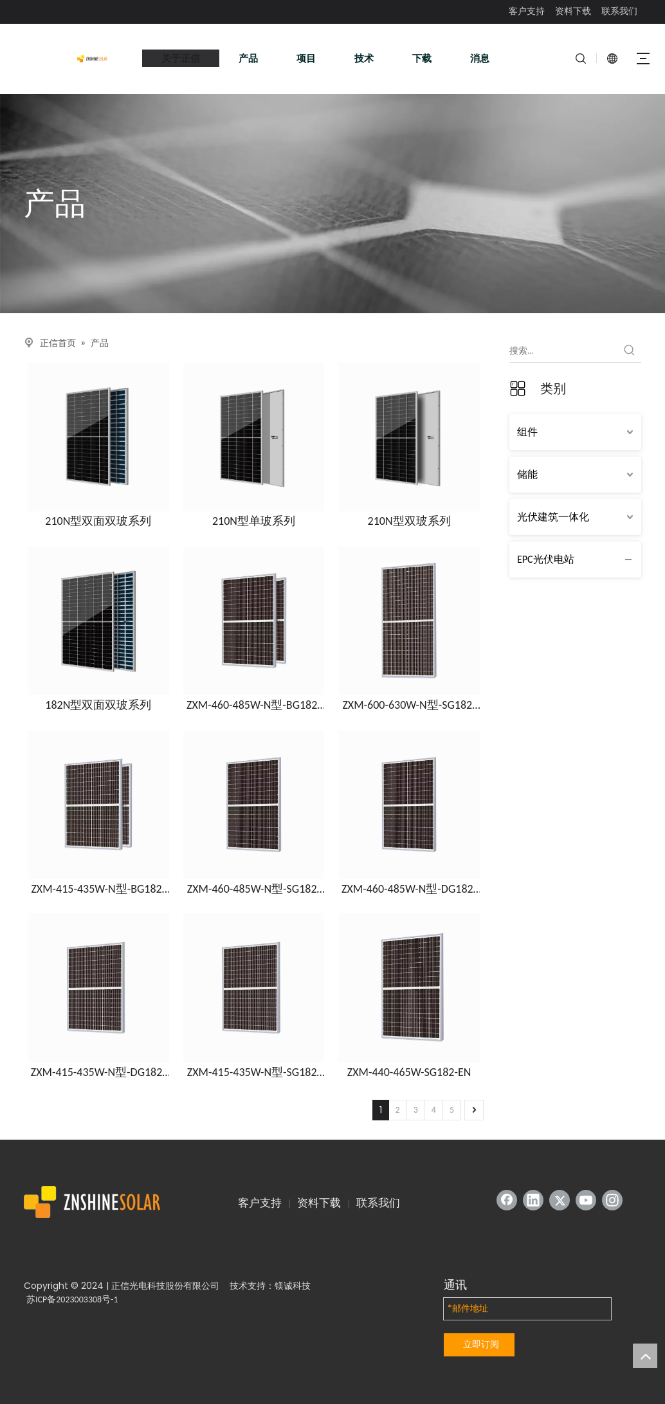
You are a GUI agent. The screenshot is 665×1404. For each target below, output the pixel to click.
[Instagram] (612, 1200)
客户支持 (527, 11)
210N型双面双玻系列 (98, 521)
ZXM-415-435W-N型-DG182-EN (98, 1073)
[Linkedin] (533, 1200)
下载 (422, 58)
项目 (306, 58)
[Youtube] (586, 1200)
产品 (248, 58)
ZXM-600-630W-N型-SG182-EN (408, 705)
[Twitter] (559, 1200)
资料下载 (573, 11)
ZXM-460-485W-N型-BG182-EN (254, 705)
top (645, 1356)
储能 (527, 474)
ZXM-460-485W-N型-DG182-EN (409, 889)
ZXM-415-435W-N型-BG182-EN (98, 889)
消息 (479, 58)
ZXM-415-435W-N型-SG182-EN (253, 1073)
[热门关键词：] (629, 350)
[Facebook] (506, 1200)
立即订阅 (481, 1344)
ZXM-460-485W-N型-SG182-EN (253, 889)
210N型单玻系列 (253, 521)
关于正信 (180, 58)
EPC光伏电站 (545, 559)
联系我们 (619, 11)
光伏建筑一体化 (553, 517)
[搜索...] (563, 350)
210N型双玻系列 (409, 521)
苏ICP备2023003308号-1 (72, 1299)
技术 (364, 58)
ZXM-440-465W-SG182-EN (409, 1072)
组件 (527, 432)
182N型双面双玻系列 (98, 705)
